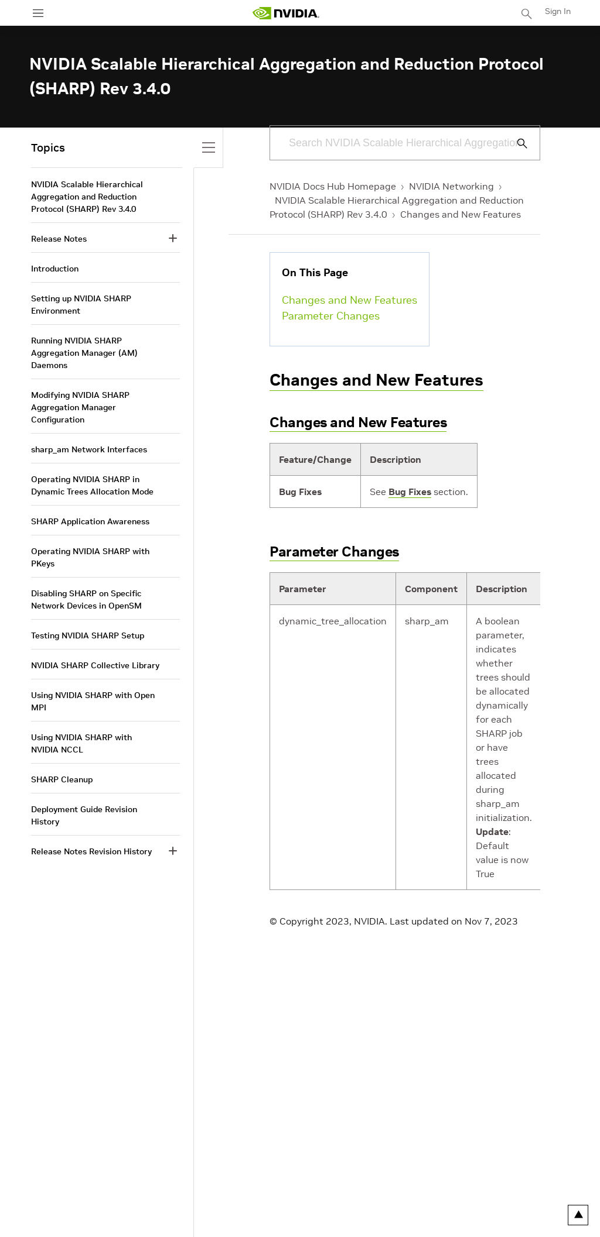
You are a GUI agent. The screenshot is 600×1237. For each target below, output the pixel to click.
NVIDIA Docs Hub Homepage (333, 186)
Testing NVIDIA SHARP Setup (87, 635)
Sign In (558, 11)
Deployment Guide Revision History (84, 815)
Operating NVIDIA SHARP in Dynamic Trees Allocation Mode (92, 485)
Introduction (55, 268)
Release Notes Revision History (91, 851)
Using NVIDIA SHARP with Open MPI (93, 701)
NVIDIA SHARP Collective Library (95, 665)
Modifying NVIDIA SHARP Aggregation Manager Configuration (80, 407)
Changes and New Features (460, 214)
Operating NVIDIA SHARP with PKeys (90, 557)
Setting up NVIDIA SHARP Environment (81, 304)
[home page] (286, 13)
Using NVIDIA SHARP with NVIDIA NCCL (81, 743)
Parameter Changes (331, 315)
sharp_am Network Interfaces (89, 449)
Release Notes (59, 238)
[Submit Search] (515, 143)
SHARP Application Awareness (90, 521)
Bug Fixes (409, 491)
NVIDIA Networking (451, 186)
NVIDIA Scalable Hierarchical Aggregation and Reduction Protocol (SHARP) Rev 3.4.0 (87, 196)
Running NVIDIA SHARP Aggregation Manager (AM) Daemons (84, 352)
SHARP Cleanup (62, 779)
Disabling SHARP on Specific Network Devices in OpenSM (86, 599)
